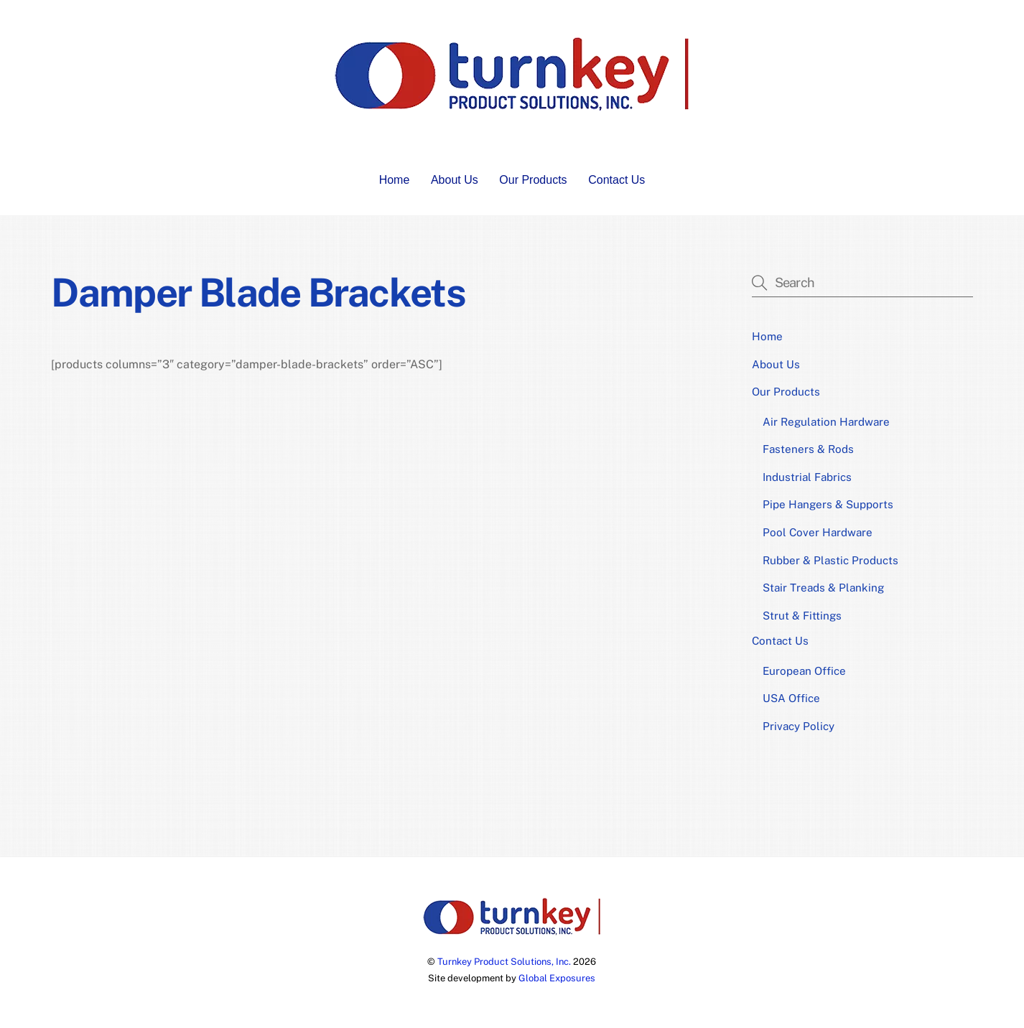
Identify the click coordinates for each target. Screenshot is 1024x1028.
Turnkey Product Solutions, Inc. (504, 961)
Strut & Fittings (802, 615)
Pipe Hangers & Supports (828, 504)
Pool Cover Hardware (817, 532)
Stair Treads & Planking (823, 587)
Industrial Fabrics (807, 477)
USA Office (791, 698)
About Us (454, 180)
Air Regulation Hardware (826, 422)
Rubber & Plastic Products (830, 560)
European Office (804, 671)
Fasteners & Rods (808, 449)
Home (394, 180)
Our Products (533, 180)
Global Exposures (556, 978)
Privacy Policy (798, 726)
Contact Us (616, 180)
